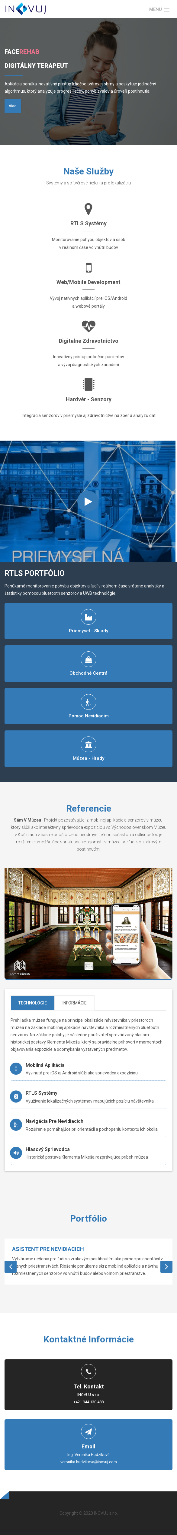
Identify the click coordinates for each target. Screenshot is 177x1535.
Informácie (75, 1003)
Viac (13, 106)
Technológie (32, 1003)
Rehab (29, 51)
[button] (159, 9)
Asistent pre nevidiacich (48, 1249)
